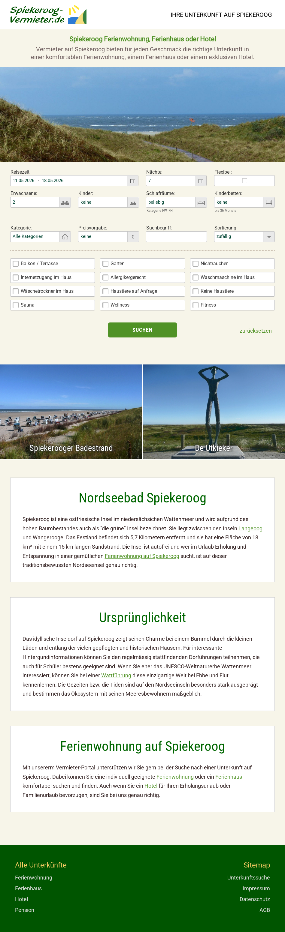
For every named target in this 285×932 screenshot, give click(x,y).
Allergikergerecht (128, 277)
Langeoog (250, 528)
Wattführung (116, 675)
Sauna (28, 305)
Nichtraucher (214, 263)
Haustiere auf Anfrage (134, 291)
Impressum (256, 888)
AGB (264, 910)
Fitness (208, 305)
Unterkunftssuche (248, 877)
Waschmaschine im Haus (228, 277)
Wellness (120, 305)
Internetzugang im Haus (46, 277)
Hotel (150, 786)
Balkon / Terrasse (39, 263)
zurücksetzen (256, 331)
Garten (118, 263)
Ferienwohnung (175, 777)
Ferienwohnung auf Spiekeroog (142, 556)
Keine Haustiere (217, 291)
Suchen (142, 330)
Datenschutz (255, 899)
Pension (24, 910)
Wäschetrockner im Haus (47, 291)
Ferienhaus (228, 777)
